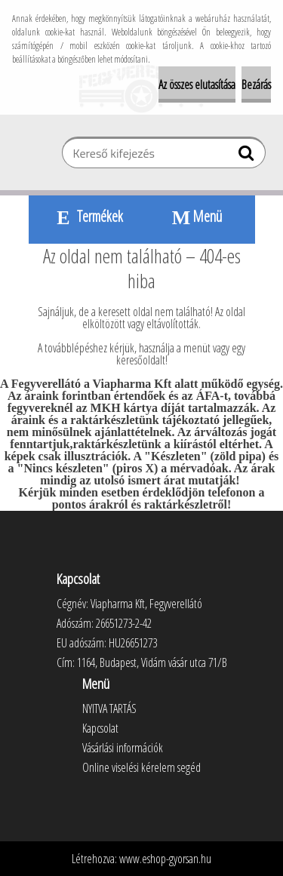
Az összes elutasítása (196, 84)
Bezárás (256, 84)
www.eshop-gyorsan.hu (165, 858)
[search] (248, 156)
